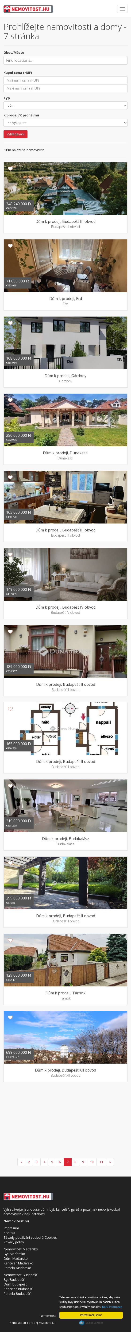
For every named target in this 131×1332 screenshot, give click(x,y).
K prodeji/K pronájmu (21, 115)
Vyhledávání (15, 134)
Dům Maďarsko (16, 1258)
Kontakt (9, 1233)
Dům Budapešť (15, 1284)
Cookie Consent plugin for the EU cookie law (91, 1322)
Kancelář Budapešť (18, 1289)
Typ (7, 98)
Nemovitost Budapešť (20, 1275)
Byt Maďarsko (14, 1254)
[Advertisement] (65, 1120)
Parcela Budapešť (17, 1293)
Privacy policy (14, 1242)
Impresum (11, 1228)
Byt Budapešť (14, 1279)
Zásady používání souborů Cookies (30, 1237)
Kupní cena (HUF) (18, 72)
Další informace (112, 1307)
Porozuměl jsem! (91, 1315)
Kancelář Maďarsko (18, 1263)
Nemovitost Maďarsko (21, 1249)
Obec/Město (14, 52)
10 (92, 1162)
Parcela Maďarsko (17, 1268)
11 (101, 1162)
